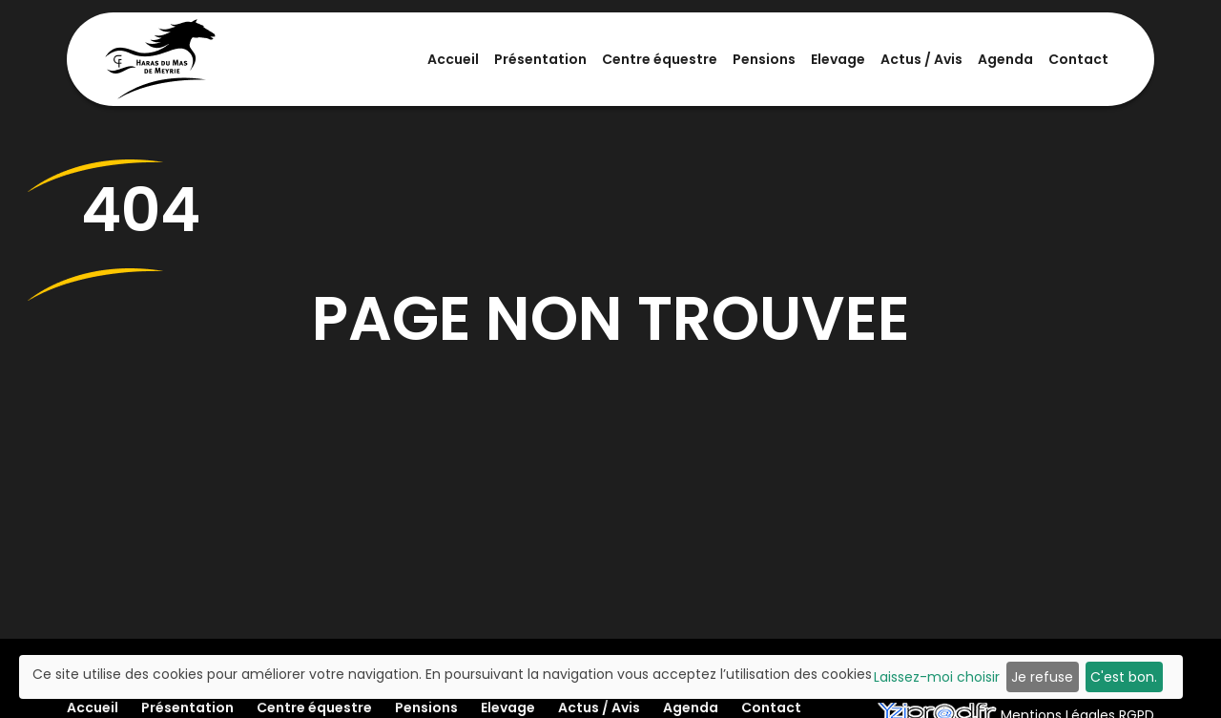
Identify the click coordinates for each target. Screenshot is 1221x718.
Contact (1078, 59)
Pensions (764, 59)
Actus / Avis (921, 59)
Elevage (838, 59)
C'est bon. (1123, 676)
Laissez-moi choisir (937, 676)
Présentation (540, 59)
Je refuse (1042, 676)
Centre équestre (659, 59)
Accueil (453, 59)
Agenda (1005, 59)
